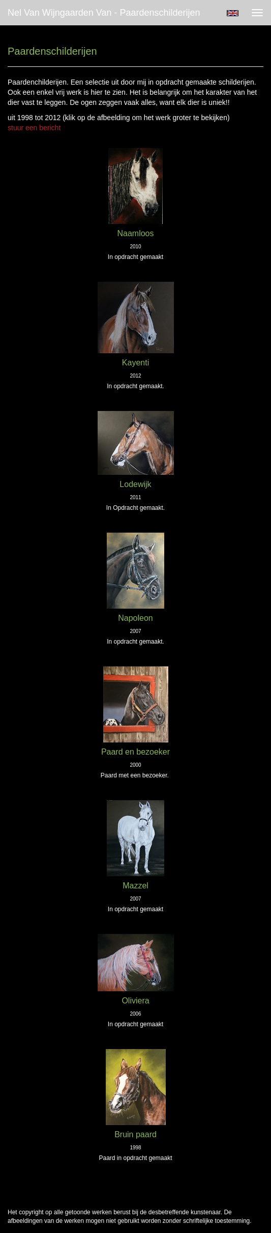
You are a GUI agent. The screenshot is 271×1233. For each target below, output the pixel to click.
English (232, 13)
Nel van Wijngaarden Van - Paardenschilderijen (104, 13)
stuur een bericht (34, 128)
